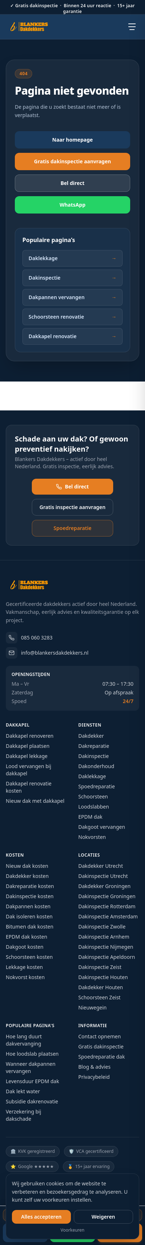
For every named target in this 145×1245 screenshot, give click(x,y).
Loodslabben (93, 806)
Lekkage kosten (24, 967)
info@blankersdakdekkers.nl (47, 653)
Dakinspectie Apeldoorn (106, 956)
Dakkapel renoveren (30, 735)
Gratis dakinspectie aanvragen (72, 161)
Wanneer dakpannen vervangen (30, 1067)
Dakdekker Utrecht (100, 865)
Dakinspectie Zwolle (102, 926)
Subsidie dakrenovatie (32, 1101)
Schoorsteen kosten (29, 956)
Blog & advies (94, 1066)
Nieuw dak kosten (27, 865)
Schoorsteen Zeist (99, 997)
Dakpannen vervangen (72, 297)
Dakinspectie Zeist (99, 967)
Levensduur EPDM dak (32, 1081)
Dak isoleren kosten (29, 916)
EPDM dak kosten (26, 936)
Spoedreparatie (72, 528)
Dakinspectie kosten (30, 896)
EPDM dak (90, 816)
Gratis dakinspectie (101, 1046)
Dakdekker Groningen (104, 886)
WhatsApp (73, 204)
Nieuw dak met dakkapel (35, 800)
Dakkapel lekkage (26, 756)
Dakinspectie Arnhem (103, 936)
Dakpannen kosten (28, 906)
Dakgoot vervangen (101, 826)
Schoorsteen (93, 796)
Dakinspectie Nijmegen (105, 946)
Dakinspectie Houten (103, 977)
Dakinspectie (72, 277)
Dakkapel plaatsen (28, 745)
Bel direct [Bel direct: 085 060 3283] (72, 183)
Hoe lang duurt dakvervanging (24, 1040)
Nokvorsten (92, 836)
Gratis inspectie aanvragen (72, 507)
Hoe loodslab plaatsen (32, 1053)
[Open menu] (132, 27)
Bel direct (72, 486)
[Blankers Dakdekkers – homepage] (32, 27)
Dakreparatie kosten (30, 886)
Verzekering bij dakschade (23, 1115)
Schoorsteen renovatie (72, 316)
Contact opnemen (99, 1036)
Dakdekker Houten (100, 987)
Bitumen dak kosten (30, 926)
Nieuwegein (92, 1007)
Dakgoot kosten (24, 946)
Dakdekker (91, 735)
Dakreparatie (93, 745)
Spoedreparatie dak (101, 1056)
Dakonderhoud (96, 766)
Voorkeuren (73, 1230)
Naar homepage (72, 139)
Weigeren (103, 1216)
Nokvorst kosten (25, 977)
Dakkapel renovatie (72, 336)
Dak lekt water (23, 1091)
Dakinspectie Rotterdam (107, 906)
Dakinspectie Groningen (107, 896)
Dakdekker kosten (27, 876)
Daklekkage (72, 258)
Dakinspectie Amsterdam (108, 916)
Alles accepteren (41, 1216)
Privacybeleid (94, 1076)
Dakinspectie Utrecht (103, 876)
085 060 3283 (29, 637)
